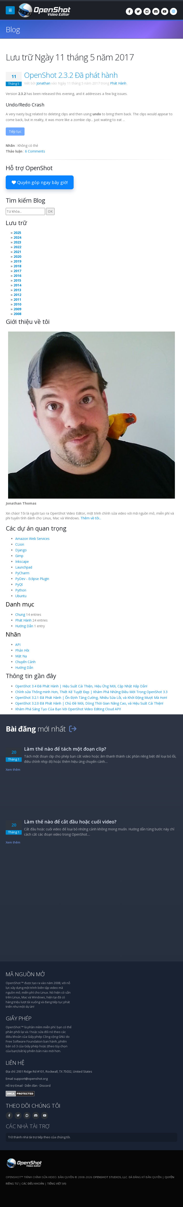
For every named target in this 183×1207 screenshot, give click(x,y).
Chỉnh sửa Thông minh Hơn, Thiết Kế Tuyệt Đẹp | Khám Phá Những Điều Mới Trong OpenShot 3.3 (91, 692)
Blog (13, 29)
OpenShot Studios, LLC (110, 1177)
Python (20, 590)
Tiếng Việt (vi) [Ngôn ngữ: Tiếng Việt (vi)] (56, 1183)
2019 (17, 261)
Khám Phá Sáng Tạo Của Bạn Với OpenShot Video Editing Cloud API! (68, 709)
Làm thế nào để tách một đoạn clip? (65, 749)
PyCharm (22, 573)
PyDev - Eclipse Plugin (32, 578)
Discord (45, 1086)
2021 (17, 251)
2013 (17, 290)
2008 (17, 313)
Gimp (19, 555)
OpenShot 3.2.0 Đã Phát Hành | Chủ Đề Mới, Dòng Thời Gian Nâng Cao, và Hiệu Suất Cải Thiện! (89, 703)
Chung (20, 614)
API (17, 644)
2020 (17, 256)
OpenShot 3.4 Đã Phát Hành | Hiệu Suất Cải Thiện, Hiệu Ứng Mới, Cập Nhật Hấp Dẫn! (81, 686)
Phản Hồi (22, 650)
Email (19, 1086)
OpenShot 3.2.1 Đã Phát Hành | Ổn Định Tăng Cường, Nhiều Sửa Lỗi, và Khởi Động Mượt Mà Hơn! (91, 697)
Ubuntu (20, 596)
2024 (17, 237)
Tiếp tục (15, 131)
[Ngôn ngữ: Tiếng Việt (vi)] (173, 11)
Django (21, 550)
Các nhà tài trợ (27, 1126)
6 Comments (35, 151)
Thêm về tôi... (91, 518)
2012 (17, 294)
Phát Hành (118, 83)
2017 (17, 271)
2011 (17, 299)
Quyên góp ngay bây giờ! (40, 182)
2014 (17, 285)
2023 (17, 242)
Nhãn (13, 634)
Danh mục (20, 604)
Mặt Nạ (21, 656)
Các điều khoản (32, 1183)
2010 (17, 304)
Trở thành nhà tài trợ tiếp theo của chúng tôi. (39, 1137)
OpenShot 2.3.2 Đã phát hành (71, 75)
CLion (19, 544)
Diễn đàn (31, 1086)
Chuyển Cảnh (25, 661)
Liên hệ (15, 1062)
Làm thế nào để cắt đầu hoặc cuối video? (70, 821)
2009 (17, 309)
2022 (17, 247)
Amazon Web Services (32, 538)
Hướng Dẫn (24, 626)
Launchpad (23, 567)
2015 (17, 280)
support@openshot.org (31, 1079)
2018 (17, 266)
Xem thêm (13, 770)
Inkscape (22, 561)
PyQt (19, 584)
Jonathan (43, 83)
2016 (17, 275)
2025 (17, 232)
